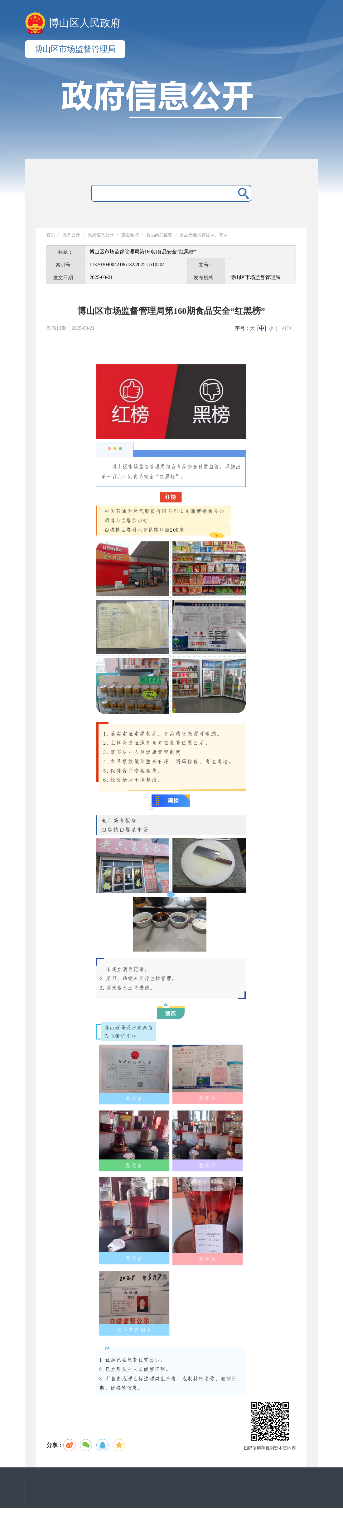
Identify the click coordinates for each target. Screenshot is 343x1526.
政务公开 (71, 235)
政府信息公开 (101, 235)
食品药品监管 (159, 235)
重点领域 (130, 235)
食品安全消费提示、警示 (204, 235)
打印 (286, 328)
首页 (50, 235)
